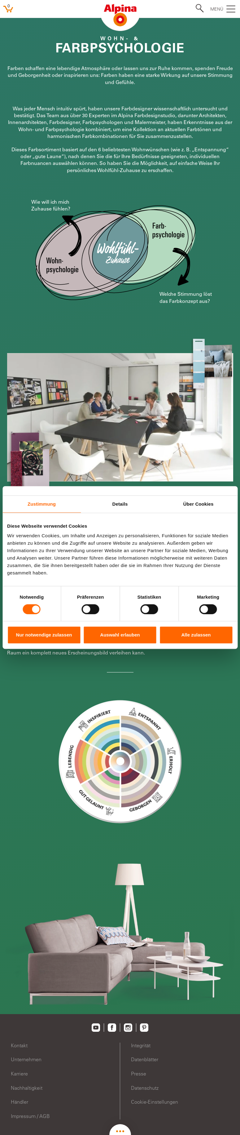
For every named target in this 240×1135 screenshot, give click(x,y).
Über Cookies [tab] (198, 504)
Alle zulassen (196, 634)
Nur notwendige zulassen (44, 634)
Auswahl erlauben (120, 634)
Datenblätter (144, 1059)
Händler (19, 1102)
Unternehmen (26, 1059)
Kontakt (19, 1045)
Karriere (19, 1074)
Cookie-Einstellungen (154, 1102)
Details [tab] (120, 504)
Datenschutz (145, 1088)
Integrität (141, 1045)
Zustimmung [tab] (42, 504)
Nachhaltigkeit (26, 1088)
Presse (138, 1074)
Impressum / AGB (30, 1116)
